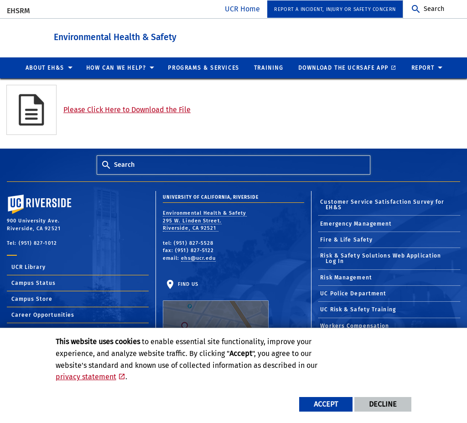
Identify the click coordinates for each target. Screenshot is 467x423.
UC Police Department (353, 293)
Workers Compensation (354, 325)
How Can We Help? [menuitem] (116, 67)
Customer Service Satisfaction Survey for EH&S (382, 204)
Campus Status (33, 282)
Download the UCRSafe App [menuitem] (343, 67)
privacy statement (86, 376)
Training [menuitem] (269, 67)
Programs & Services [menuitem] (203, 67)
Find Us (216, 309)
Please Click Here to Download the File (127, 109)
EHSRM (18, 10)
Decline (383, 404)
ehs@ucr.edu (198, 258)
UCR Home (242, 9)
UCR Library (28, 266)
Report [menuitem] (423, 67)
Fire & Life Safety (346, 239)
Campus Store (31, 298)
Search (434, 9)
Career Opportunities (42, 314)
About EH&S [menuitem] (45, 67)
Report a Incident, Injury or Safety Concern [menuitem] (335, 9)
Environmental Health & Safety (157, 36)
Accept (326, 404)
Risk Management (346, 277)
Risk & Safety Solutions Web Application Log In (380, 258)
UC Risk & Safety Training (358, 309)
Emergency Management (356, 223)
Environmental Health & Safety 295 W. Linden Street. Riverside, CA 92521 (205, 220)
